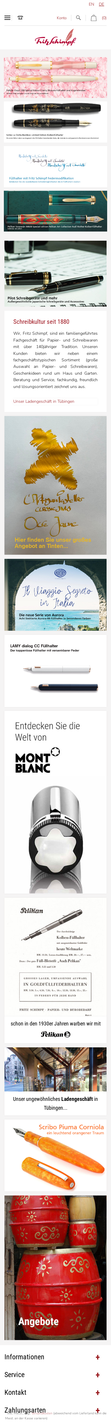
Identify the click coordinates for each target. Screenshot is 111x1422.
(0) (96, 18)
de (101, 4)
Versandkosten (41, 1413)
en (91, 4)
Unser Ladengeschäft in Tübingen (43, 401)
